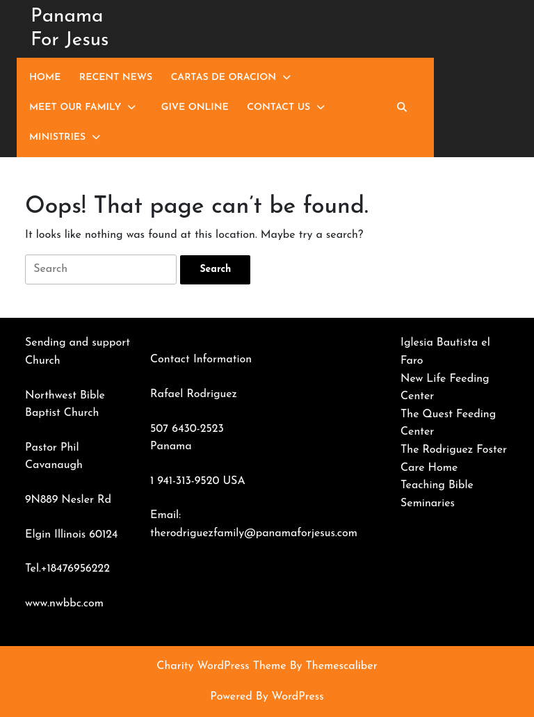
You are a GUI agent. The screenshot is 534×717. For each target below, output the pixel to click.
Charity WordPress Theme (221, 666)
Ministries (57, 137)
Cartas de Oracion (223, 77)
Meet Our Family (75, 107)
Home (44, 77)
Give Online (195, 107)
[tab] (215, 269)
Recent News (115, 77)
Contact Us (278, 107)
